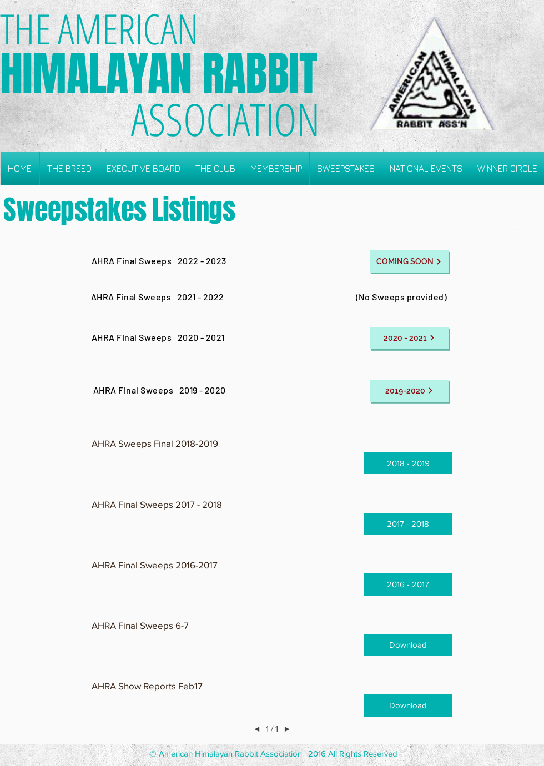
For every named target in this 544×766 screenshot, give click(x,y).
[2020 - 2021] (409, 338)
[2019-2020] (409, 391)
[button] (69, 168)
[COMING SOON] (409, 261)
